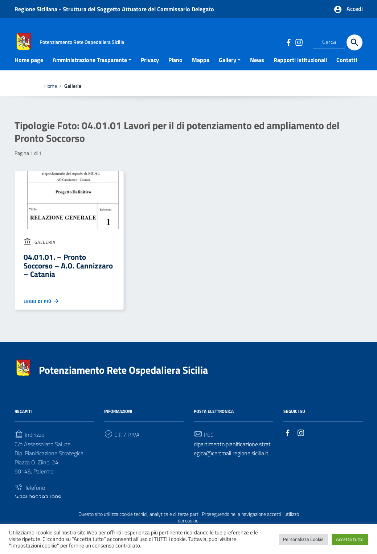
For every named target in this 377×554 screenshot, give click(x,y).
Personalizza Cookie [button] (303, 539)
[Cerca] (354, 42)
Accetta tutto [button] (350, 539)
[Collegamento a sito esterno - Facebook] (288, 42)
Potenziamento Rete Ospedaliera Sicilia (123, 381)
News (257, 70)
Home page (29, 70)
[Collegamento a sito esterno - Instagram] (298, 42)
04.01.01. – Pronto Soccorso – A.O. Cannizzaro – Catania (68, 276)
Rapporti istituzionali (300, 70)
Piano (175, 70)
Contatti (346, 70)
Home (50, 97)
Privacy (150, 70)
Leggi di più (42, 312)
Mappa (200, 70)
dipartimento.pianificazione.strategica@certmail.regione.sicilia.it (232, 460)
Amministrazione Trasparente (90, 70)
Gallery (227, 70)
